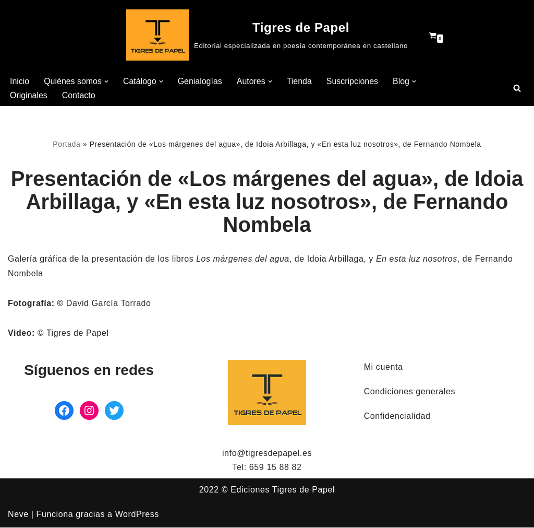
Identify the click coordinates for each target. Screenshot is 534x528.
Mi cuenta (383, 367)
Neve (18, 514)
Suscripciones (353, 81)
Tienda (299, 81)
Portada (66, 144)
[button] (107, 81)
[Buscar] (517, 88)
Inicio (19, 81)
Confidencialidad (397, 416)
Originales (28, 95)
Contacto (78, 95)
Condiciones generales (409, 392)
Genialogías (200, 81)
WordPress (137, 514)
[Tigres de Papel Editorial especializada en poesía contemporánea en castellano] (267, 35)
